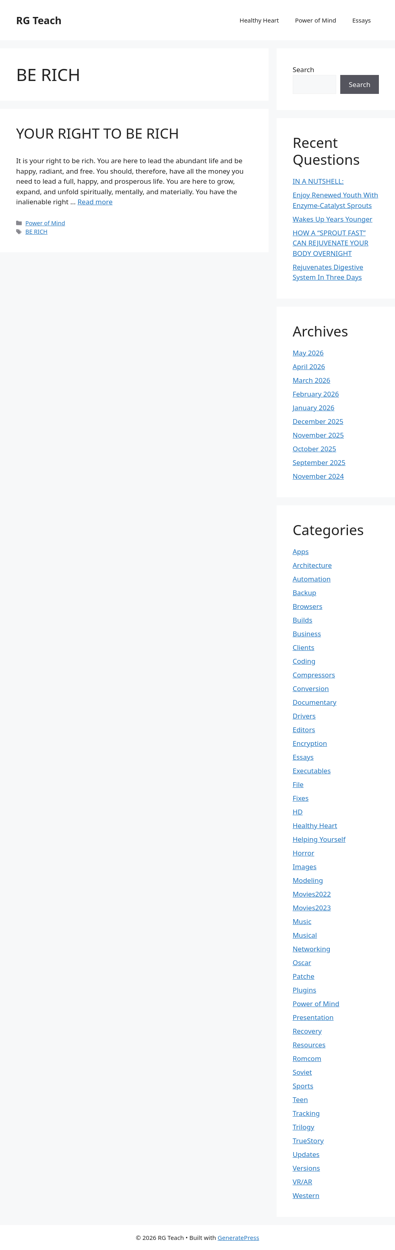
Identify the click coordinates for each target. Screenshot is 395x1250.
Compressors (314, 674)
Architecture (312, 565)
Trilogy (303, 1127)
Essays (361, 20)
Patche (303, 976)
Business (307, 633)
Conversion (311, 688)
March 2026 (312, 380)
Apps (301, 551)
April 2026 (309, 366)
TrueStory (308, 1140)
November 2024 (318, 476)
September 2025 (319, 462)
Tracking (306, 1113)
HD (298, 811)
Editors (304, 729)
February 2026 (316, 394)
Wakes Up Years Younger (332, 219)
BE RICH (36, 231)
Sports (303, 1085)
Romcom (307, 1058)
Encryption (310, 743)
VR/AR (302, 1181)
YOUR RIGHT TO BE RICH (97, 133)
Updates (306, 1154)
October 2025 (314, 448)
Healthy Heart (259, 20)
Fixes (301, 798)
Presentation (313, 1017)
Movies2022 (312, 894)
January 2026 (314, 407)
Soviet (302, 1072)
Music (302, 921)
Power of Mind (315, 20)
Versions (306, 1168)
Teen (300, 1099)
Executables (312, 770)
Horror (303, 853)
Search (303, 69)
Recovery (307, 1031)
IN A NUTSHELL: (318, 181)
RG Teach (39, 20)
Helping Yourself (319, 839)
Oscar (302, 962)
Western (306, 1195)
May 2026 (308, 352)
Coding (304, 661)
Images (304, 866)
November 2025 (318, 435)
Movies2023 (312, 907)
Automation (312, 578)
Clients (303, 647)
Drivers (304, 716)
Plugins (304, 990)
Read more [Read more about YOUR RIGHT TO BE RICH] (94, 201)
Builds (302, 620)
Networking (312, 948)
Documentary (315, 702)
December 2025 (318, 421)
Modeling (308, 880)
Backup (304, 592)
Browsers (308, 606)
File (298, 784)
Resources (309, 1044)
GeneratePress (238, 1237)
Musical (305, 935)
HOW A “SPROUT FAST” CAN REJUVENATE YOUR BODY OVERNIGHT (330, 243)
